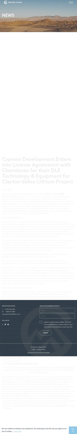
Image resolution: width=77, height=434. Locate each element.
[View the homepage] (13, 2)
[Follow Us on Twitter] (2, 324)
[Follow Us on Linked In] (5, 324)
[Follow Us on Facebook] (8, 324)
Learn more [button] (17, 431)
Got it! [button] (73, 430)
